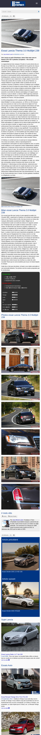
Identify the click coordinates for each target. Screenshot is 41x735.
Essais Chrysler (12, 516)
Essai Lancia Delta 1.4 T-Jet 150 (12, 654)
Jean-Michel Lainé (8, 54)
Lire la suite (5, 660)
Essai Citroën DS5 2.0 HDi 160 (12, 571)
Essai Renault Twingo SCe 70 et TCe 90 (14, 697)
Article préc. (5, 16)
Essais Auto (6, 665)
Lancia (4, 516)
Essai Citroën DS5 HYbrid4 (11, 611)
